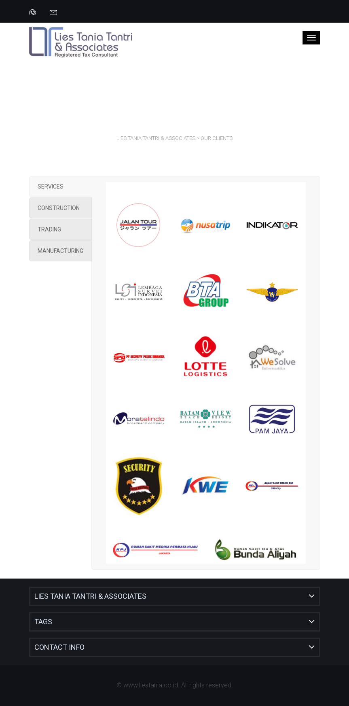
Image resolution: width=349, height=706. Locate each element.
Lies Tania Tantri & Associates (90, 596)
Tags (43, 621)
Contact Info (59, 647)
